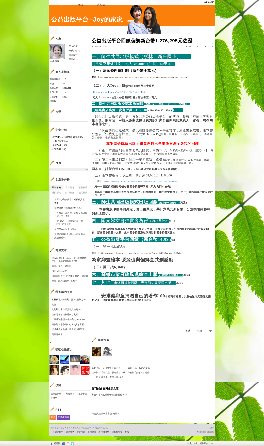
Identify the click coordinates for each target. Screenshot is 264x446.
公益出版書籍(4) (60, 141)
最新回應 (69, 187)
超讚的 (54, 398)
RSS (53, 417)
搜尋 (85, 119)
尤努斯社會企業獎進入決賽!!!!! (66, 309)
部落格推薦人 (64, 349)
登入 (189, 443)
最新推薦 (83, 187)
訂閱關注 (73, 55)
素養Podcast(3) (60, 145)
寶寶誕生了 (57, 334)
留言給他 (73, 59)
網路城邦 (204, 443)
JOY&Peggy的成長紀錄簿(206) (68, 137)
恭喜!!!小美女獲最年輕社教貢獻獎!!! (109, 394)
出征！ (55, 304)
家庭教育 (70, 393)
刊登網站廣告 (56, 432)
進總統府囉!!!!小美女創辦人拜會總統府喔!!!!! (69, 236)
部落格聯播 (63, 417)
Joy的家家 (54, 61)
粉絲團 (57, 443)
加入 (195, 443)
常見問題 (81, 432)
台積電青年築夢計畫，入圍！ (66, 314)
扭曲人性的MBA (59, 271)
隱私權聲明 (117, 432)
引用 (199, 330)
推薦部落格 (74, 50)
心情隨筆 (107, 368)
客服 (127, 432)
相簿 (80, 4)
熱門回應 (69, 192)
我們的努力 (144, 368)
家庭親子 (118, 368)
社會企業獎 (56, 393)
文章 (60, 4)
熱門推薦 (83, 192)
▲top (211, 428)
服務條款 (92, 432)
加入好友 (73, 46)
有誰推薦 (103, 340)
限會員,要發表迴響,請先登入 (105, 413)
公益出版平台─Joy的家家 (87, 19)
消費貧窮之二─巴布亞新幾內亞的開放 (70, 276)
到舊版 (131, 21)
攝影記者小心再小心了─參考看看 (68, 324)
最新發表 (56, 187)
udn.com (210, 432)
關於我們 (70, 432)
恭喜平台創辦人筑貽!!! (112, 377)
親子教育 (82, 393)
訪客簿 (101, 4)
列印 (210, 330)
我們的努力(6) (59, 149)
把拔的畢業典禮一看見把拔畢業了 (68, 329)
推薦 (187, 330)
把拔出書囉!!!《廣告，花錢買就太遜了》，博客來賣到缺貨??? (69, 259)
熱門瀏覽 (56, 192)
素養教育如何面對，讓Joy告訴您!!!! (69, 299)
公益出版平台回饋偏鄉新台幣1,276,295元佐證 (68, 223)
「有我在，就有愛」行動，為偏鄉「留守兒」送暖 (125, 372)
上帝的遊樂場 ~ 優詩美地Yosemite (68, 319)
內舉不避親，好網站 (61, 266)
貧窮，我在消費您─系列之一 (65, 281)
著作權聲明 (103, 432)
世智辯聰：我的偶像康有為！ (68, 207)
